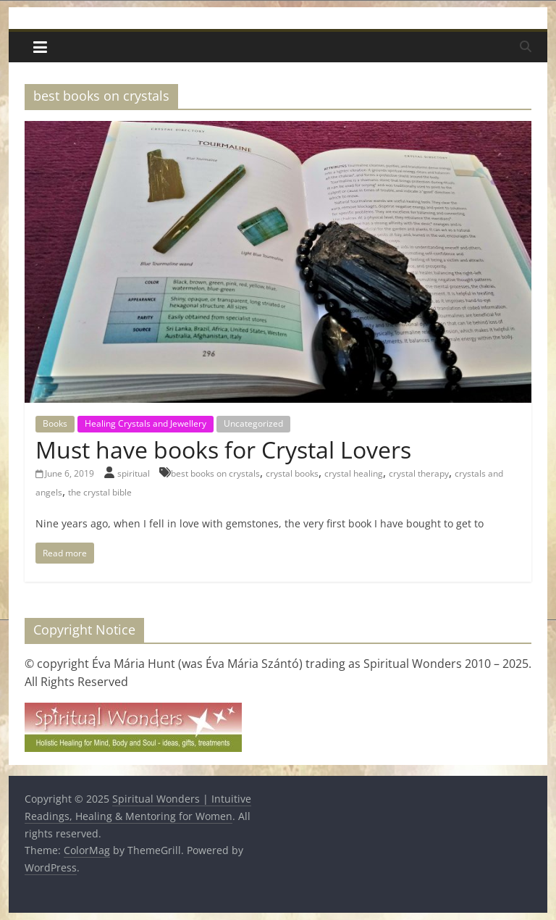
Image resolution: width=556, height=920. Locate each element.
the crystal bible (100, 492)
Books (55, 423)
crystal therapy (419, 473)
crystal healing (353, 473)
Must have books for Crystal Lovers (223, 449)
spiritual (134, 473)
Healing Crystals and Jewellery (145, 423)
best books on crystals (215, 473)
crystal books (292, 473)
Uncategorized (253, 423)
